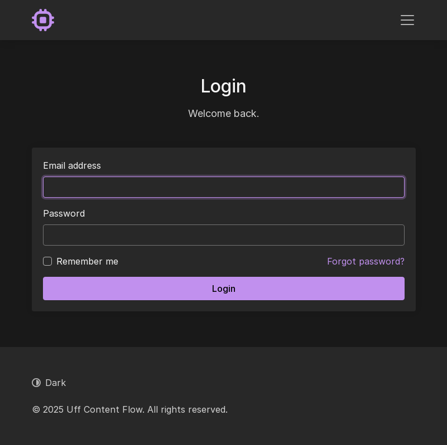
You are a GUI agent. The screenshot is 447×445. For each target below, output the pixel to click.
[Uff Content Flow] (43, 20)
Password (64, 213)
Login (223, 288)
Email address (72, 165)
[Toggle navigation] (407, 20)
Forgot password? (366, 261)
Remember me (87, 261)
